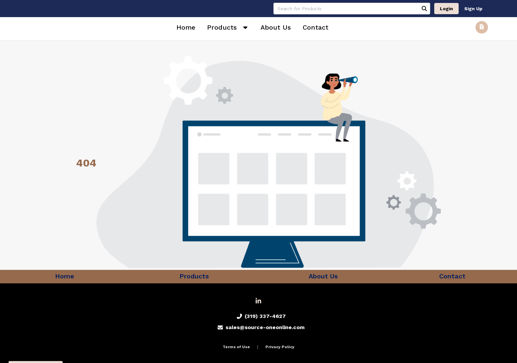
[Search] (424, 8)
